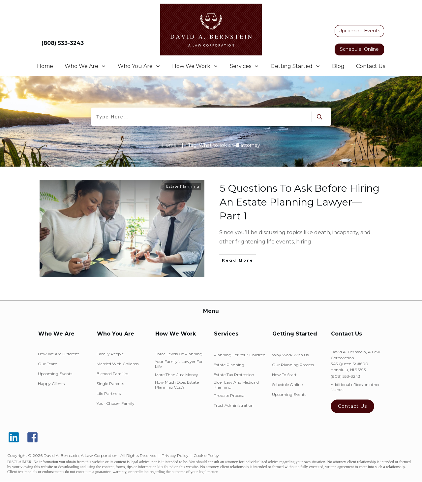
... (314, 242)
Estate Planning (182, 186)
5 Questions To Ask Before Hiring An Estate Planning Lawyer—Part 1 (299, 202)
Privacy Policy (175, 455)
